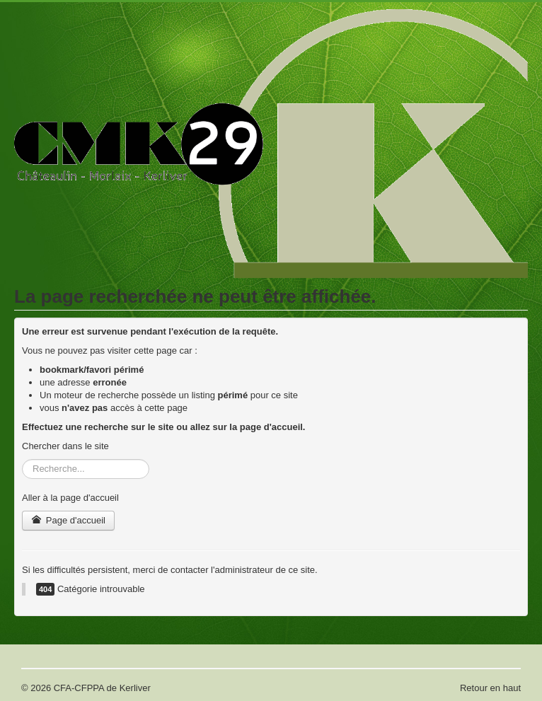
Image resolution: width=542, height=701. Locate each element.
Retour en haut (490, 688)
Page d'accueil (68, 520)
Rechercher (22, 459)
